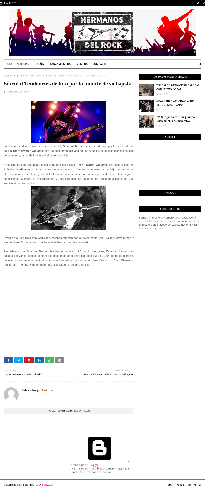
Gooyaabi (47, 484)
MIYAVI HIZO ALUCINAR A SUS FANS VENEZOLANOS (175, 103)
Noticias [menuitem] (23, 64)
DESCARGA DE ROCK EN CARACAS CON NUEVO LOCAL (178, 87)
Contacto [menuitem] (99, 64)
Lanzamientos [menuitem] (60, 64)
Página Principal (12, 75)
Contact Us (194, 484)
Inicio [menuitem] (8, 64)
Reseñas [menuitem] (39, 64)
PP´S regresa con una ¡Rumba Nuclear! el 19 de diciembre (175, 119)
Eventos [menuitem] (81, 64)
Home (169, 484)
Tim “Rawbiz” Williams (34, 75)
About (180, 484)
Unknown (11, 91)
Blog (19, 484)
